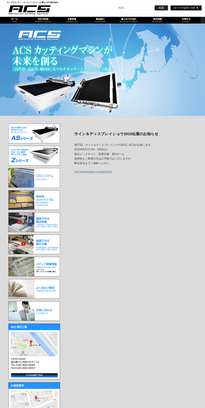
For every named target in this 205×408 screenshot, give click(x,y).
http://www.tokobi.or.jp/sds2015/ (93, 171)
